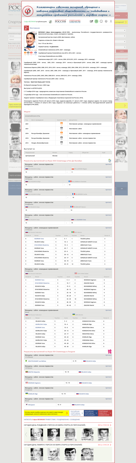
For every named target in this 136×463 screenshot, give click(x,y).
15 (26, 172)
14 (69, 185)
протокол (108, 164)
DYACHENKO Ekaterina (41, 245)
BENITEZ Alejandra (34, 372)
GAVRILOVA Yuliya (41, 324)
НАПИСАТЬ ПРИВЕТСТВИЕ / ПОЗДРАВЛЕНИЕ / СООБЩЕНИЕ (52, 419)
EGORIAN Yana (81, 219)
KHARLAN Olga (33, 394)
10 (73, 197)
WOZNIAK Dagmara (34, 383)
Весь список (103, 425)
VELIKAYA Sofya (33, 169)
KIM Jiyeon (31, 405)
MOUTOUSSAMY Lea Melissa (37, 361)
